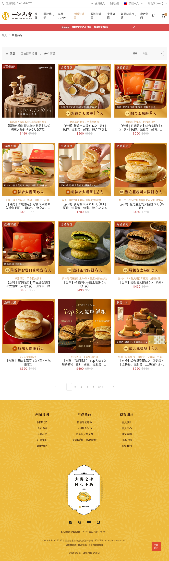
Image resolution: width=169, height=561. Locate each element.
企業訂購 (111, 15)
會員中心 (127, 428)
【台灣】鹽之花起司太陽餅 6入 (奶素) (141, 206)
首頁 (36, 15)
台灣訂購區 (79, 15)
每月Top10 (62, 15)
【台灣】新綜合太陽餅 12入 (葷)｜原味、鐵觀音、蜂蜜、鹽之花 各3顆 (84, 206)
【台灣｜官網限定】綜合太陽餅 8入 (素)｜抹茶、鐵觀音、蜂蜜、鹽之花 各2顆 (141, 127)
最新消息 (42, 428)
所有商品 (42, 434)
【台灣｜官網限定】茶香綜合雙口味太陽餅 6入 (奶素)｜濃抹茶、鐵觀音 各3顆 (28, 284)
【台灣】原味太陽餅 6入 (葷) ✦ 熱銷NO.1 (28, 362)
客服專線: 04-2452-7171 (17, 3)
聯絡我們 (144, 15)
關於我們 (47, 15)
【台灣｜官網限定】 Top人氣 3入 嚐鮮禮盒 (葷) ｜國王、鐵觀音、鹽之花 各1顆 (84, 362)
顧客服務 (127, 414)
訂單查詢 (127, 434)
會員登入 (98, 3)
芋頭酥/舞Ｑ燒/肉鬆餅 (84, 440)
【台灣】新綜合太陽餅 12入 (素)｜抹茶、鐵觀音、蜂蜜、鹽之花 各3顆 (84, 127)
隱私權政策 (71, 544)
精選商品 (84, 414)
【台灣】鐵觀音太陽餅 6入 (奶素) (141, 282)
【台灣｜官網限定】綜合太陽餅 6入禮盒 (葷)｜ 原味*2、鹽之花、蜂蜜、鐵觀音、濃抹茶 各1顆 (28, 206)
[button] (153, 16)
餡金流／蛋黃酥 (84, 434)
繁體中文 (131, 3)
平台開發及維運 (95, 544)
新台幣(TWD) (155, 3)
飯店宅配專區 (84, 422)
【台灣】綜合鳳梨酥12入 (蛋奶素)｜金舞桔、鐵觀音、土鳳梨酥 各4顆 (141, 362)
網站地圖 (42, 414)
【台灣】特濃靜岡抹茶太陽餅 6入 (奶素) (84, 284)
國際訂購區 (95, 15)
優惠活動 (127, 440)
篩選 (10, 53)
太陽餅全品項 (84, 428)
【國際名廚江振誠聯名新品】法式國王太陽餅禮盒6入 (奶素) (28, 127)
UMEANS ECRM (91, 552)
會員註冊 (114, 3)
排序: (135, 53)
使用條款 (82, 544)
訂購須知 (42, 440)
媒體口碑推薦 (127, 15)
